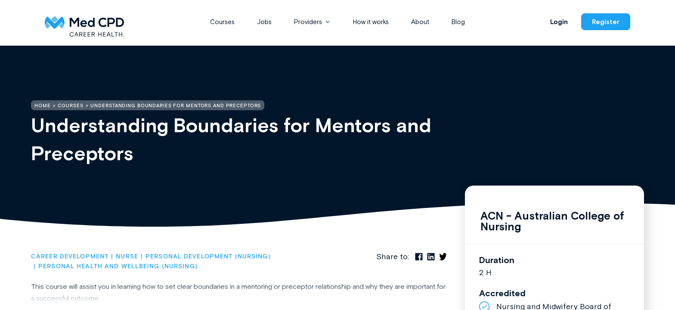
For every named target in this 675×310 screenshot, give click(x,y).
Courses (222, 21)
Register (605, 21)
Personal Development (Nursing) (208, 256)
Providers (308, 21)
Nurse (127, 256)
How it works (371, 21)
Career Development (69, 256)
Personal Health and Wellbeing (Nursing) (118, 266)
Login (559, 21)
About (420, 21)
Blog (458, 21)
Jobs (264, 21)
